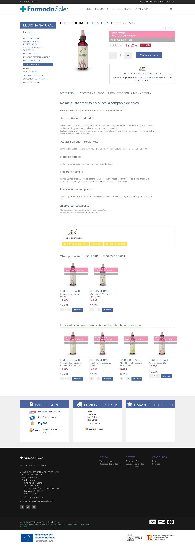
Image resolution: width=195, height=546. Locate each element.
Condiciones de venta (71, 524)
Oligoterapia (30, 72)
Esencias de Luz (31, 53)
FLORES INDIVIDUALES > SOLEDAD (153, 77)
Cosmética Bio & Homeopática (31, 43)
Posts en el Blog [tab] (92, 93)
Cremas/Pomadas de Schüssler (33, 49)
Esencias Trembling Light (36, 57)
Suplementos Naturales (36, 79)
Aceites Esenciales (32, 38)
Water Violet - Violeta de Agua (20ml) (102, 294)
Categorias (38, 32)
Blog (154, 461)
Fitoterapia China (32, 60)
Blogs (127, 8)
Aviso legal (24, 524)
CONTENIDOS (159, 457)
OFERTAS (130, 457)
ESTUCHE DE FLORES (115, 244)
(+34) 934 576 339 (30, 2)
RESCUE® (96, 244)
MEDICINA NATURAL (38, 25)
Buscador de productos (162, 2)
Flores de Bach (31, 64)
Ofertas (116, 8)
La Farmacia (141, 8)
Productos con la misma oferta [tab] (129, 93)
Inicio (88, 8)
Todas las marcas (107, 461)
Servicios (156, 464)
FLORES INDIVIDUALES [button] (75, 244)
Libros (26, 68)
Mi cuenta (143, 2)
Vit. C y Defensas (31, 82)
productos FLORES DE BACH (148, 73)
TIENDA (104, 457)
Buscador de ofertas (135, 464)
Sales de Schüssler (33, 75)
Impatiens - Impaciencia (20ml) (72, 294)
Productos (101, 8)
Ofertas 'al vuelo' (133, 466)
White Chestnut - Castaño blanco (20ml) (132, 363)
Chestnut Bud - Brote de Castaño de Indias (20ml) (72, 363)
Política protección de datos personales (45, 524)
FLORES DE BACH (92, 213)
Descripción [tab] (68, 93)
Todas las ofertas (133, 461)
